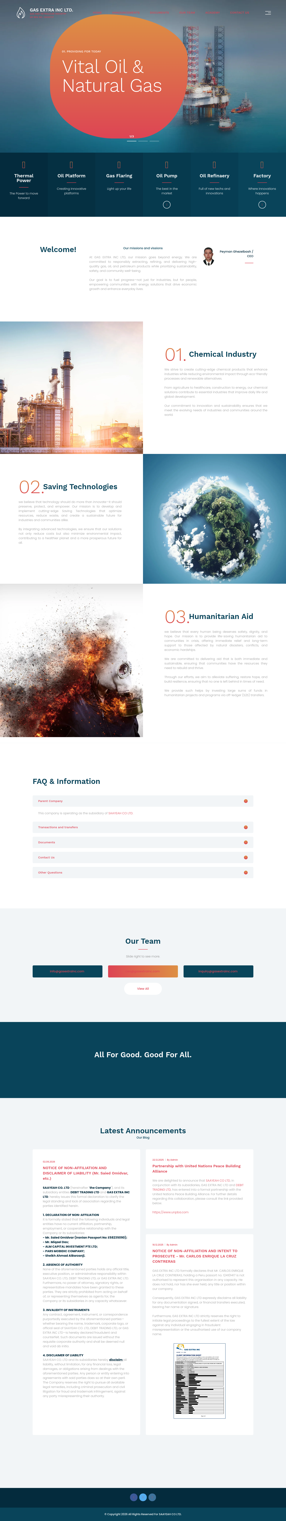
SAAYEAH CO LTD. (120, 813)
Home (97, 12)
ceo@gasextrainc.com (142, 971)
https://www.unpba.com (170, 1212)
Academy (212, 12)
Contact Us (239, 12)
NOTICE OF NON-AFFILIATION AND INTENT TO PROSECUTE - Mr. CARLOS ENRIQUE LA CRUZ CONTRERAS (195, 1256)
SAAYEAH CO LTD (218, 1180)
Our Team (187, 12)
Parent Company (50, 801)
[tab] (143, 801)
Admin (172, 1160)
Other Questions (50, 872)
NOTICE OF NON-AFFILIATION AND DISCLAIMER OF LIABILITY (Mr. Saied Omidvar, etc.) (85, 1173)
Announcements (126, 12)
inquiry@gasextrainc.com (218, 971)
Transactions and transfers (58, 827)
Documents (159, 12)
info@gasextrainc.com (67, 971)
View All (143, 989)
